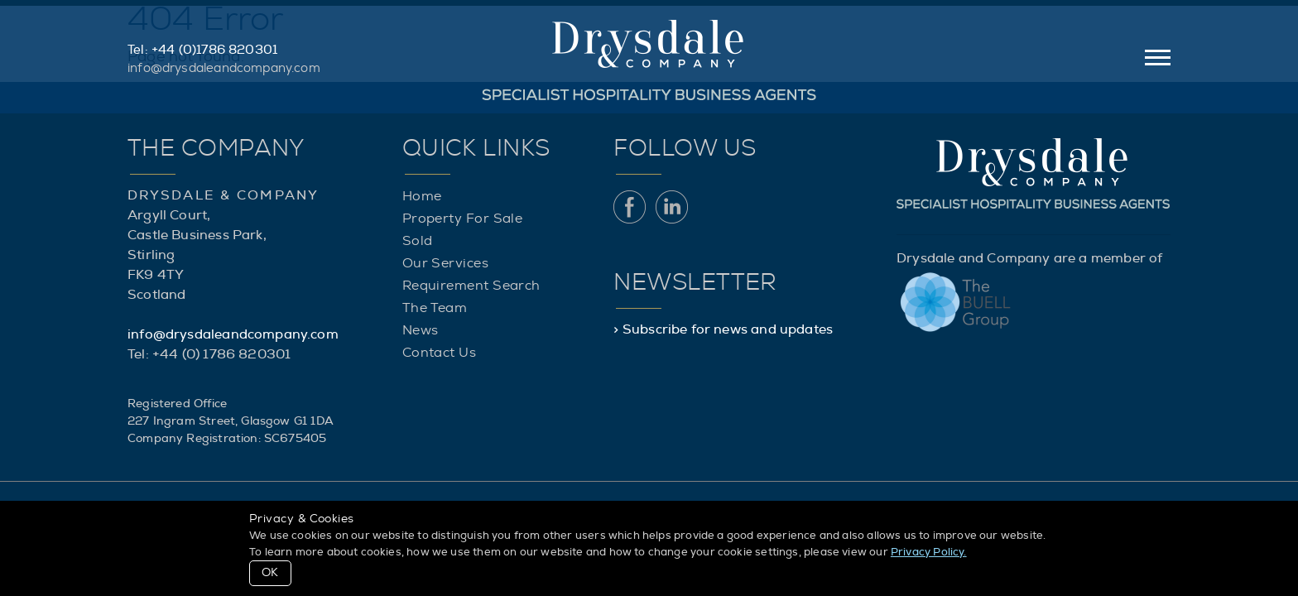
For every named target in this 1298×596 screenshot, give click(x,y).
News (420, 330)
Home (422, 196)
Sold (417, 241)
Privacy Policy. (929, 552)
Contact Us (439, 352)
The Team (435, 308)
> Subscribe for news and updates (723, 329)
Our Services (445, 263)
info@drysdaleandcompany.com (223, 68)
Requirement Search (471, 285)
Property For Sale (462, 218)
